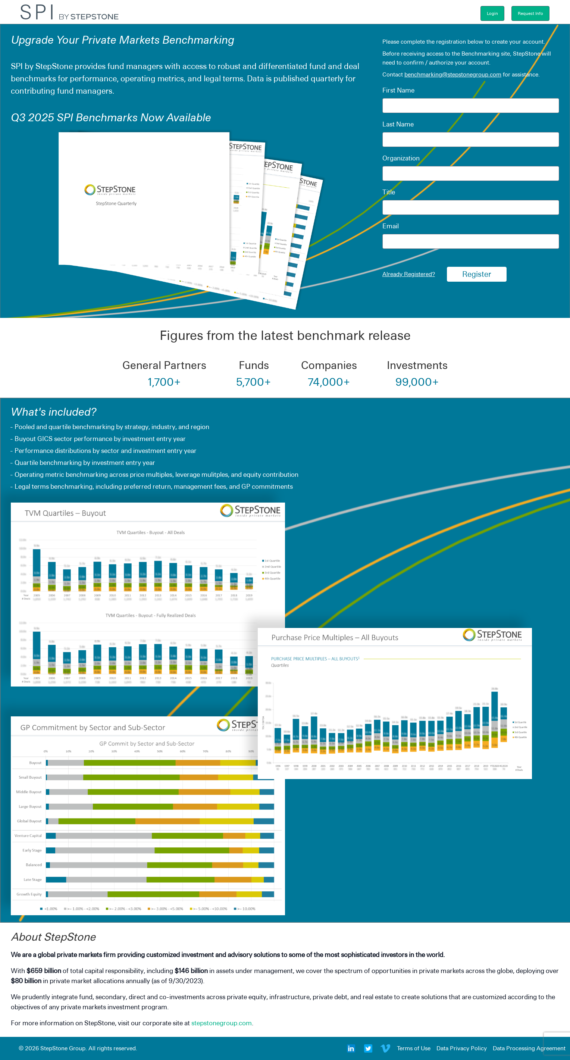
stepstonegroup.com (221, 1023)
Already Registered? (408, 274)
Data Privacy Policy (461, 1048)
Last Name (398, 124)
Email (390, 226)
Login (492, 13)
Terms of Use (413, 1048)
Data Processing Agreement (529, 1048)
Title (388, 192)
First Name (398, 90)
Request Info (530, 13)
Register (476, 274)
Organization (401, 158)
